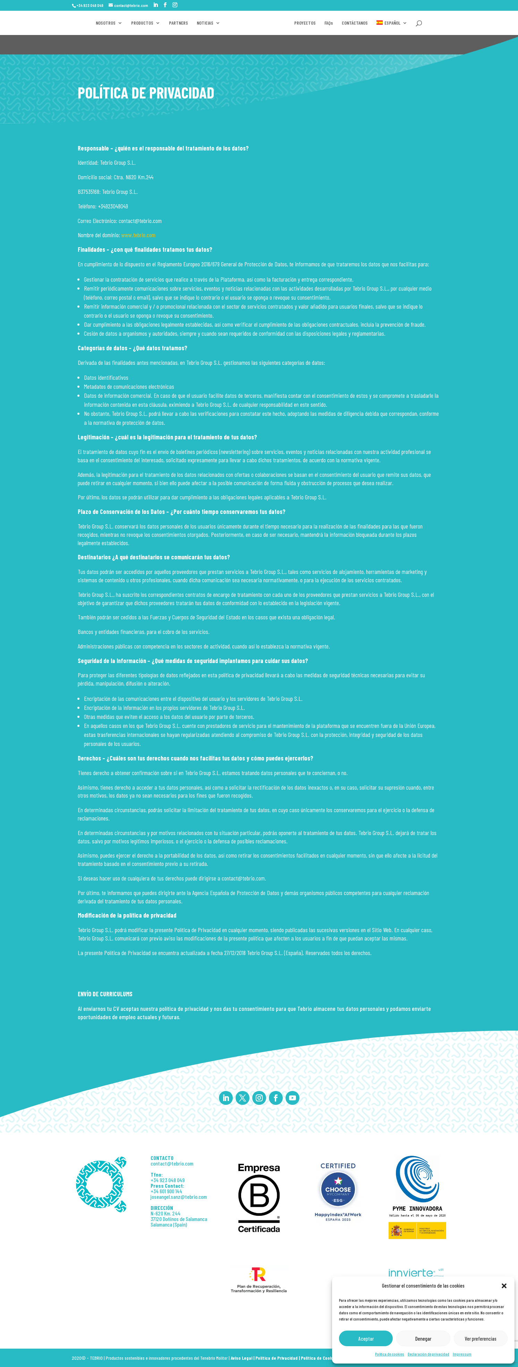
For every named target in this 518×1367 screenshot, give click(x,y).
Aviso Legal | (243, 1358)
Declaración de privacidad (428, 1353)
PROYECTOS (361, 23)
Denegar (423, 1338)
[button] (504, 1285)
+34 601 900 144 (166, 1191)
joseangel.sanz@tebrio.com (179, 1196)
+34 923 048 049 (168, 1180)
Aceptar (366, 1338)
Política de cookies (389, 1353)
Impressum (462, 1353)
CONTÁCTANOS (411, 23)
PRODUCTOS (132, 23)
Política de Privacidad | (278, 1358)
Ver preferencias (480, 1338)
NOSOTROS (96, 23)
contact (159, 1163)
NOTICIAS (195, 23)
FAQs (385, 23)
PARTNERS (168, 23)
